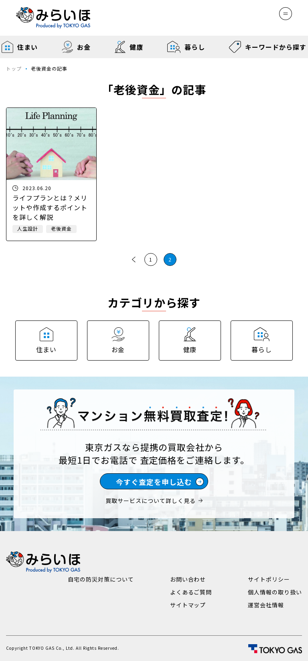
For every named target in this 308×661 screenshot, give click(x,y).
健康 (129, 47)
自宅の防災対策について (101, 579)
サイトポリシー (269, 579)
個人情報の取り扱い (275, 592)
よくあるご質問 (191, 592)
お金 (76, 47)
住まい (20, 47)
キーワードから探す (267, 47)
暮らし (186, 47)
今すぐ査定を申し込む (160, 481)
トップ (14, 68)
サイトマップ (188, 605)
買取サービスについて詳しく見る (153, 501)
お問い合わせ (188, 579)
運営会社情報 (266, 605)
